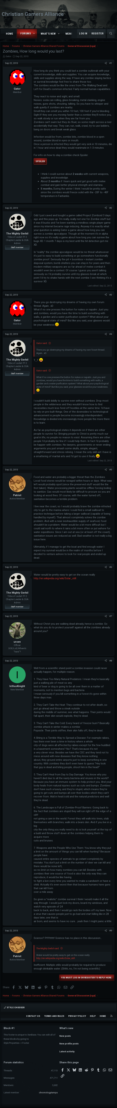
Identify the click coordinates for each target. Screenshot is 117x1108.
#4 (110, 334)
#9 (110, 930)
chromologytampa (48, 1086)
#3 (110, 294)
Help (93, 1016)
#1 (110, 63)
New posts (65, 1034)
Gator (8, 56)
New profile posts (69, 1040)
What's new (48, 33)
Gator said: (41, 343)
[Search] (111, 33)
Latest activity (67, 1047)
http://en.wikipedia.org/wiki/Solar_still (55, 578)
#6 (110, 567)
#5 (110, 469)
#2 (110, 208)
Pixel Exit (93, 1104)
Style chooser (14, 1007)
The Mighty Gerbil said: (47, 948)
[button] (34, 33)
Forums (25, 33)
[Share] (105, 63)
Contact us (33, 1016)
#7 (110, 616)
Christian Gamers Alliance (33, 14)
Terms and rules (54, 1016)
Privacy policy (77, 1016)
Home (9, 33)
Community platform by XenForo (49, 1104)
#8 (110, 660)
